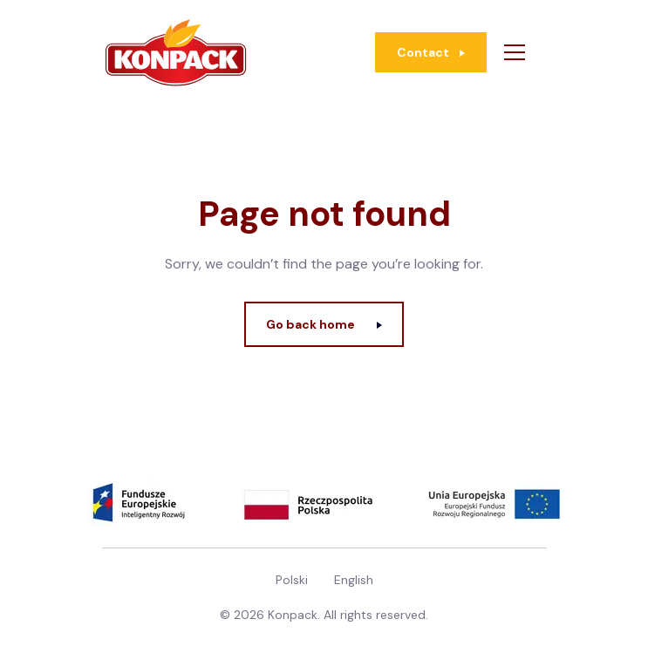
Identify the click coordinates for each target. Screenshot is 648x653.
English (353, 580)
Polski (292, 580)
